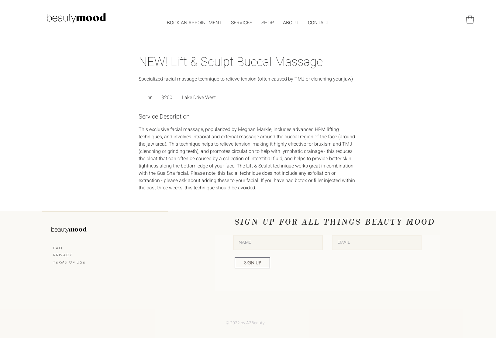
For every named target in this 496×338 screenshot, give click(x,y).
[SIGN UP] (252, 262)
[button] (470, 19)
